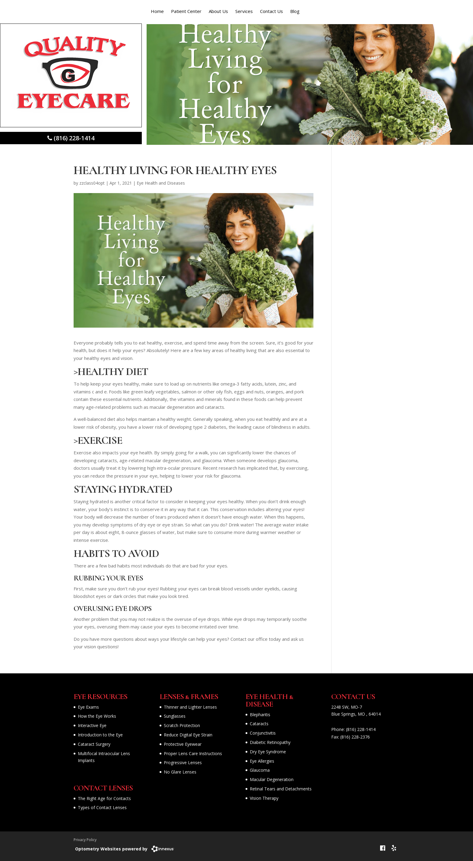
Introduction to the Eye (100, 735)
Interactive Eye (92, 725)
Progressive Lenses (183, 762)
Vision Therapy (264, 798)
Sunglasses (175, 716)
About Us (218, 11)
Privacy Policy (85, 839)
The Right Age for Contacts (104, 798)
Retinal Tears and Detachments (281, 789)
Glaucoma (260, 770)
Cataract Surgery (94, 744)
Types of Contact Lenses (102, 807)
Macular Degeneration (272, 779)
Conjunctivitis (263, 733)
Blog (295, 11)
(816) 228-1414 (361, 729)
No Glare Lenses (180, 772)
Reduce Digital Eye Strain (188, 735)
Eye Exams (88, 707)
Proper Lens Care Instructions (193, 753)
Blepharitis (260, 714)
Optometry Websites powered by (111, 849)
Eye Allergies (262, 761)
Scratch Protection (182, 725)
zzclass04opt (92, 183)
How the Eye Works (97, 716)
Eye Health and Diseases (161, 183)
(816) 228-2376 (355, 737)
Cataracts (259, 723)
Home (157, 11)
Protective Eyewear (183, 744)
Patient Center (186, 11)
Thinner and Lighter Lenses (190, 707)
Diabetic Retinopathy (270, 742)
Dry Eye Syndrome (268, 752)
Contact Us (271, 11)
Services (244, 11)
